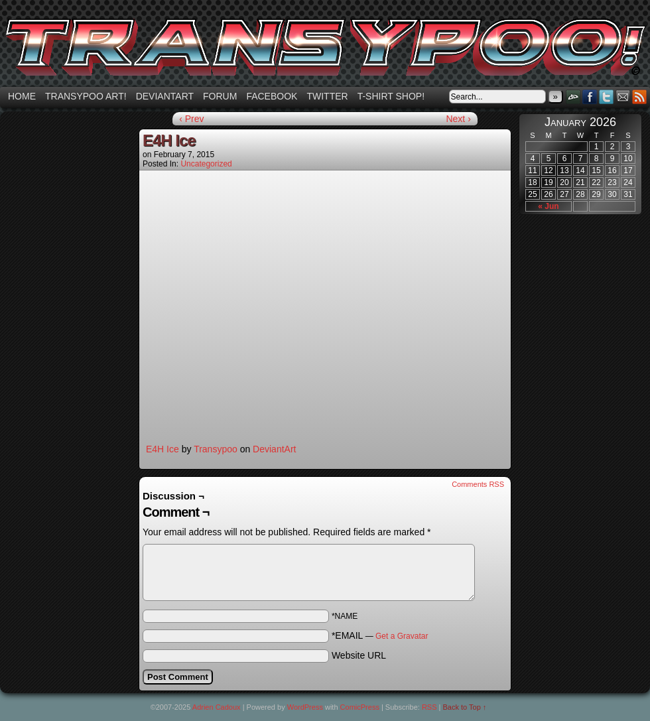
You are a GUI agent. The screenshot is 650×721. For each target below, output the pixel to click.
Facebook (271, 96)
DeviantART (573, 96)
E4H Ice (162, 449)
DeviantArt (274, 449)
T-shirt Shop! (391, 96)
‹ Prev (191, 118)
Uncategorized (205, 163)
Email (623, 96)
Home (22, 96)
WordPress (305, 707)
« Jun (548, 206)
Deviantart (165, 96)
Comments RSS (478, 484)
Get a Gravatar (401, 636)
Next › (458, 118)
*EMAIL (380, 635)
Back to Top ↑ (465, 707)
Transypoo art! (86, 96)
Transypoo (215, 449)
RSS (639, 96)
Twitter (327, 96)
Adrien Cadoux (216, 707)
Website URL (359, 655)
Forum (220, 96)
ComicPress (359, 707)
